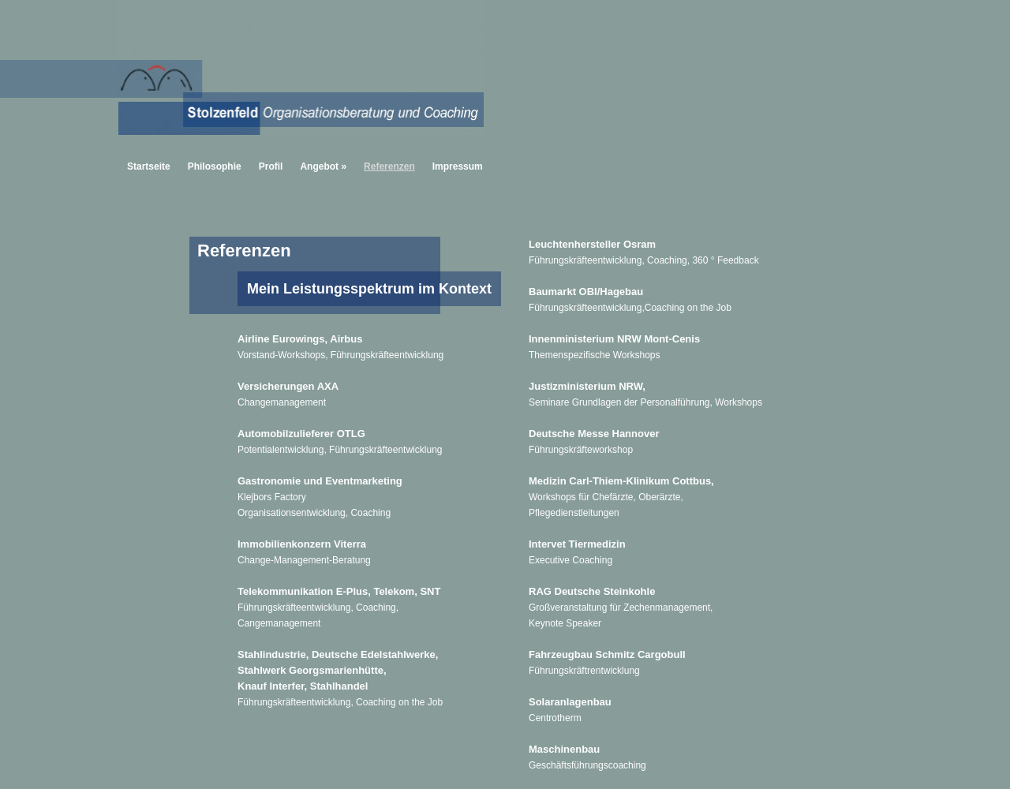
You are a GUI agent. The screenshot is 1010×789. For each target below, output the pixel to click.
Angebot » (323, 166)
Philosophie (214, 166)
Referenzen (389, 166)
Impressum (457, 166)
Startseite (148, 166)
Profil (271, 166)
